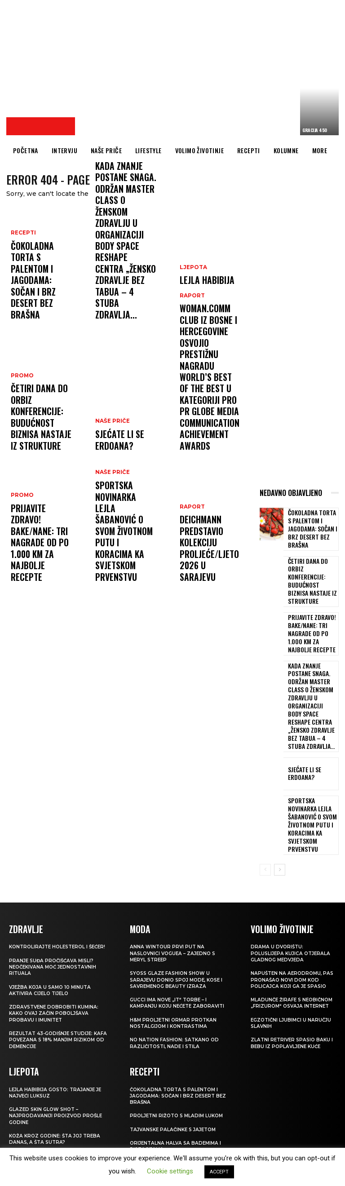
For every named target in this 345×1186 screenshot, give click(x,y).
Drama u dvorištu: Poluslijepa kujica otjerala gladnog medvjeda (293, 866)
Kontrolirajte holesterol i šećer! (51, 862)
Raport (106, 234)
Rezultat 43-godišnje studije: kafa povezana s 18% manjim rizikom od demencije (54, 959)
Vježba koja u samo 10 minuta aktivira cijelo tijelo (52, 909)
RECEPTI (23, 275)
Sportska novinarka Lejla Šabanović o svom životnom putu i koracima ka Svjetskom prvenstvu (121, 556)
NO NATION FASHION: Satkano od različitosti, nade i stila (177, 955)
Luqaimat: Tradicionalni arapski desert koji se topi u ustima (178, 1077)
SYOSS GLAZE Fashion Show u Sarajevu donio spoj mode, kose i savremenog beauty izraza (180, 892)
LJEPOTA (192, 291)
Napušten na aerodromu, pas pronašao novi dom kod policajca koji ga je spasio (293, 892)
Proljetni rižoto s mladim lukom (179, 1027)
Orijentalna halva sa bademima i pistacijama (177, 1058)
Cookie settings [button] (170, 1171)
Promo (21, 406)
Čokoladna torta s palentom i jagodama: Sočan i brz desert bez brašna (40, 302)
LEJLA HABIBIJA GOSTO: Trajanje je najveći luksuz (207, 310)
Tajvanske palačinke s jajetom (176, 1041)
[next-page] (279, 783)
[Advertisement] (212, 70)
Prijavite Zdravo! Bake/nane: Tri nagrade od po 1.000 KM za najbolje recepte (41, 565)
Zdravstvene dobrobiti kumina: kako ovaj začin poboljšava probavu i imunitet (56, 932)
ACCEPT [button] (219, 1172)
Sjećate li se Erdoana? (114, 445)
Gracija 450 (314, 130)
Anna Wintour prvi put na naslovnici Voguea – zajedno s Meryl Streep (175, 866)
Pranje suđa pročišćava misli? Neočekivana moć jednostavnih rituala (56, 885)
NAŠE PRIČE (111, 430)
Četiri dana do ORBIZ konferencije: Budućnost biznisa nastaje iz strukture (42, 433)
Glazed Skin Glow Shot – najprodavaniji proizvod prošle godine (57, 1034)
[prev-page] (265, 783)
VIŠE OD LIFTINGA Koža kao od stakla (51, 1077)
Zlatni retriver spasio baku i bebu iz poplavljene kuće (292, 962)
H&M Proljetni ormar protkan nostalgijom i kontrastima (175, 935)
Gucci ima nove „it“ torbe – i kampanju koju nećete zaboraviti (180, 915)
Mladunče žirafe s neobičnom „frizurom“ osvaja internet (284, 918)
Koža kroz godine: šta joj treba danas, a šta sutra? (57, 1057)
